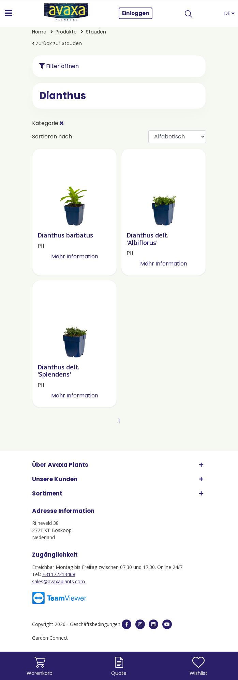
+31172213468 (58, 574)
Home (40, 31)
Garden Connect (50, 638)
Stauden (96, 31)
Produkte (67, 31)
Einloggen (135, 13)
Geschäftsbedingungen (96, 624)
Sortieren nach (52, 136)
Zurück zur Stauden (57, 43)
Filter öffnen (59, 66)
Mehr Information (74, 256)
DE (229, 13)
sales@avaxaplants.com (58, 581)
